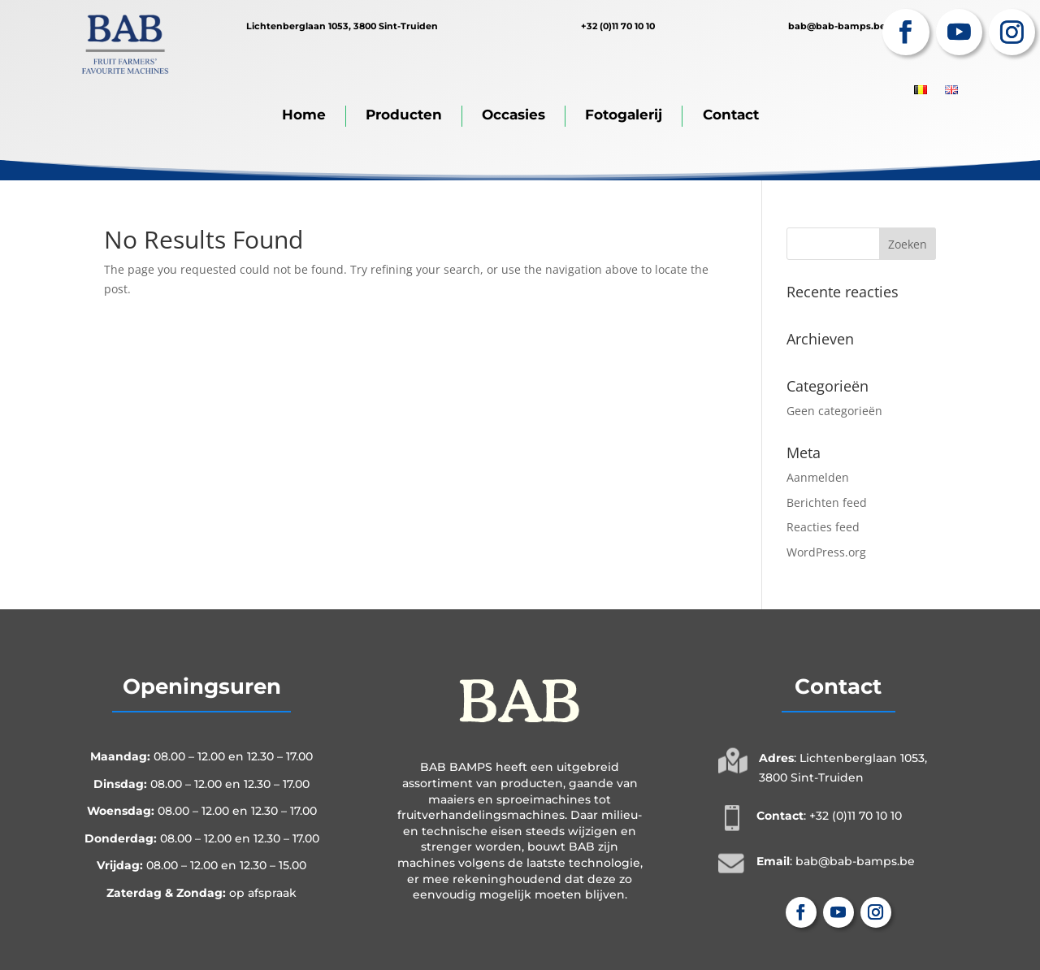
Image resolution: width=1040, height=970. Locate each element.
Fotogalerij (623, 114)
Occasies (513, 114)
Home (304, 114)
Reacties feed (823, 527)
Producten (404, 114)
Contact (731, 114)
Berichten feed (826, 502)
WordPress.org (826, 552)
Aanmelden (817, 477)
